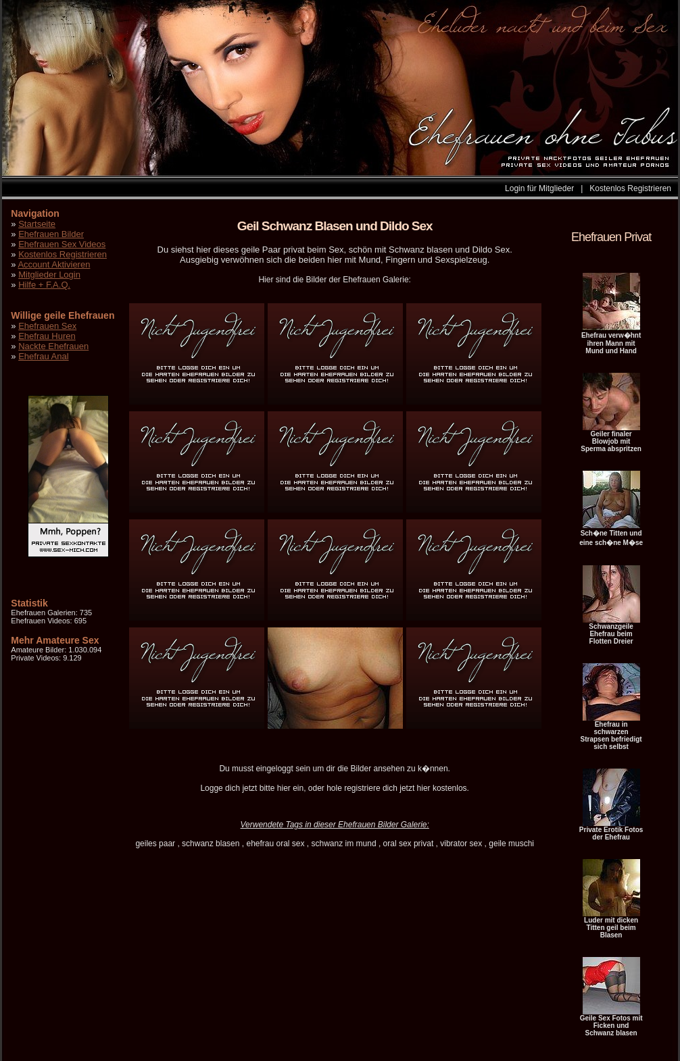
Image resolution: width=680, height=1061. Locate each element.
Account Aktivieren (54, 264)
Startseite (36, 224)
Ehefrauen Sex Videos (61, 244)
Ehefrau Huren (47, 336)
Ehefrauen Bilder (51, 234)
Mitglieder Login (49, 274)
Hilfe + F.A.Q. (44, 285)
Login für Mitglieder (539, 188)
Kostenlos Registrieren (630, 188)
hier (284, 788)
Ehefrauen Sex (47, 326)
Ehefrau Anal (43, 356)
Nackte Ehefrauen (53, 346)
